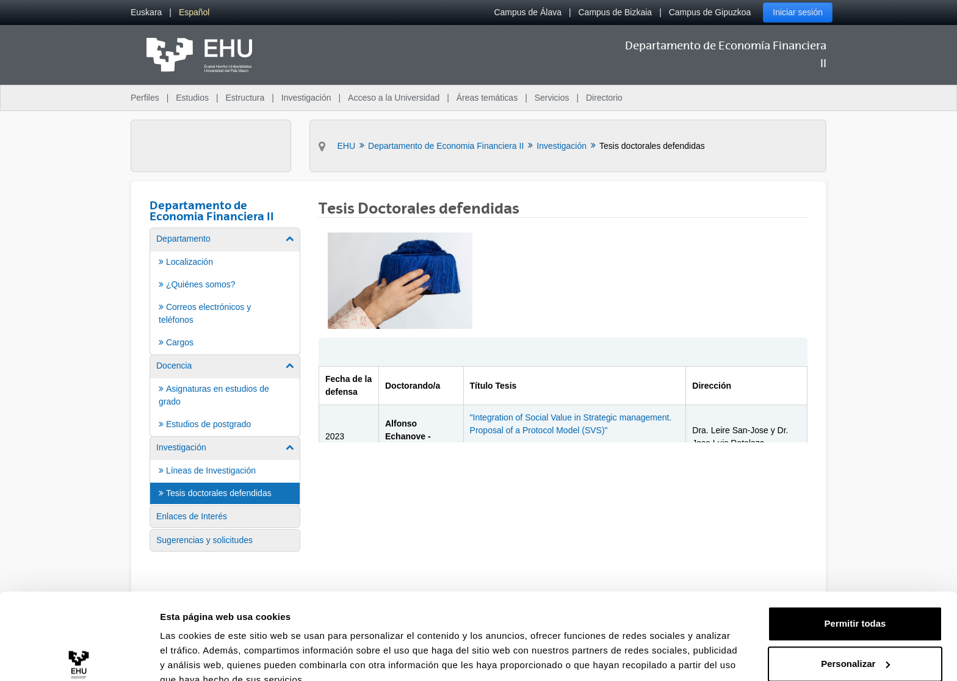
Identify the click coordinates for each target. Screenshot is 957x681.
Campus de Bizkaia (615, 12)
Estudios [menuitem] (192, 98)
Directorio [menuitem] (604, 98)
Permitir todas (855, 567)
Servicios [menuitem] (552, 98)
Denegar (855, 647)
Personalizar (855, 607)
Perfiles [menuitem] (145, 98)
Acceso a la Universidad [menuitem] (393, 98)
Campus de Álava (528, 12)
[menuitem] (146, 12)
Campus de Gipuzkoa (710, 12)
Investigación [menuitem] (306, 98)
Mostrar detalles (195, 657)
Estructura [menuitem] (244, 98)
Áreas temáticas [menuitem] (487, 98)
